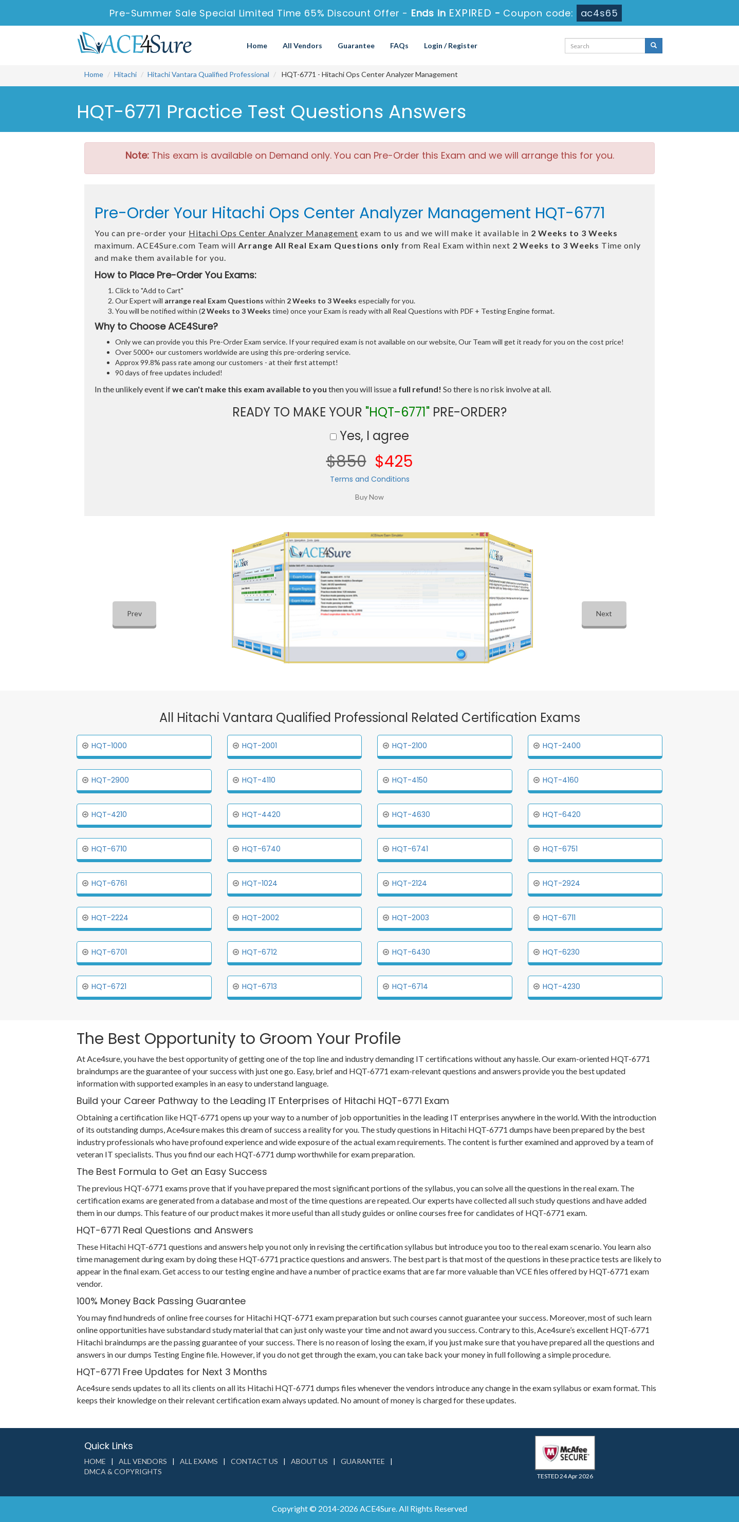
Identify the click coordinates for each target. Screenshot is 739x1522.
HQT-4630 (411, 814)
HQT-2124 (409, 883)
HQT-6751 (560, 849)
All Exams (199, 1461)
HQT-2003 (410, 917)
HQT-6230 (561, 952)
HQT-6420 (562, 814)
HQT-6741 (410, 849)
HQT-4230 (561, 986)
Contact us (254, 1461)
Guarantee (356, 45)
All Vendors (302, 45)
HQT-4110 (258, 780)
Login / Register (450, 45)
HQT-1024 (260, 883)
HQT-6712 (259, 952)
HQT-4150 (410, 780)
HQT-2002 (260, 917)
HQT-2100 (409, 745)
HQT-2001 (259, 745)
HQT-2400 (562, 745)
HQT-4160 (561, 780)
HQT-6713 (259, 986)
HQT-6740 (261, 849)
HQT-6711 (559, 917)
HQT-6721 (108, 986)
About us (309, 1461)
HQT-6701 (109, 952)
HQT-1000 (109, 745)
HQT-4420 (261, 814)
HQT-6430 (411, 952)
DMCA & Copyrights (123, 1471)
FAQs (399, 45)
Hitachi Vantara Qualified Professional (208, 74)
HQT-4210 (109, 814)
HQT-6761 (109, 883)
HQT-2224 (109, 917)
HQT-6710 (109, 849)
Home (257, 45)
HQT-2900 (110, 780)
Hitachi (125, 74)
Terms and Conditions (370, 479)
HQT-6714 (410, 986)
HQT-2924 (561, 883)
